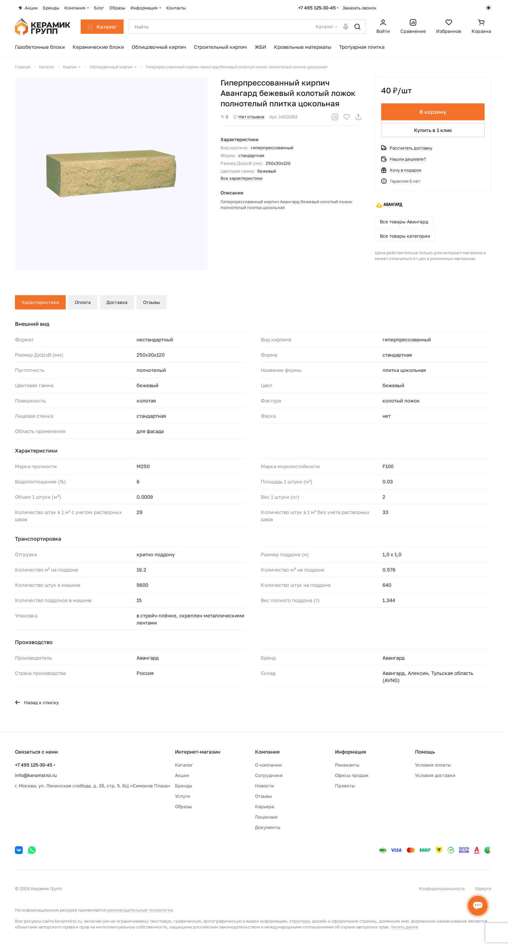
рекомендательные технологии (140, 910)
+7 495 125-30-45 (317, 7)
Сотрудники (269, 775)
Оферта (483, 888)
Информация (350, 752)
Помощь (425, 752)
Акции (182, 775)
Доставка (116, 302)
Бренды (183, 785)
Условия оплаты (433, 765)
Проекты (345, 785)
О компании (268, 765)
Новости (264, 785)
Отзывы (151, 302)
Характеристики (40, 302)
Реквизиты (347, 765)
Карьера (264, 806)
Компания (267, 752)
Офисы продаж (351, 775)
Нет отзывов (249, 116)
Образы (183, 806)
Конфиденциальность (442, 888)
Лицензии (266, 817)
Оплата (83, 302)
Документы (267, 827)
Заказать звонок (359, 7)
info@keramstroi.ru (36, 775)
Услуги (182, 796)
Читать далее (404, 926)
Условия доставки (435, 775)
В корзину (433, 112)
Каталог (184, 765)
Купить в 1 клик (433, 130)
